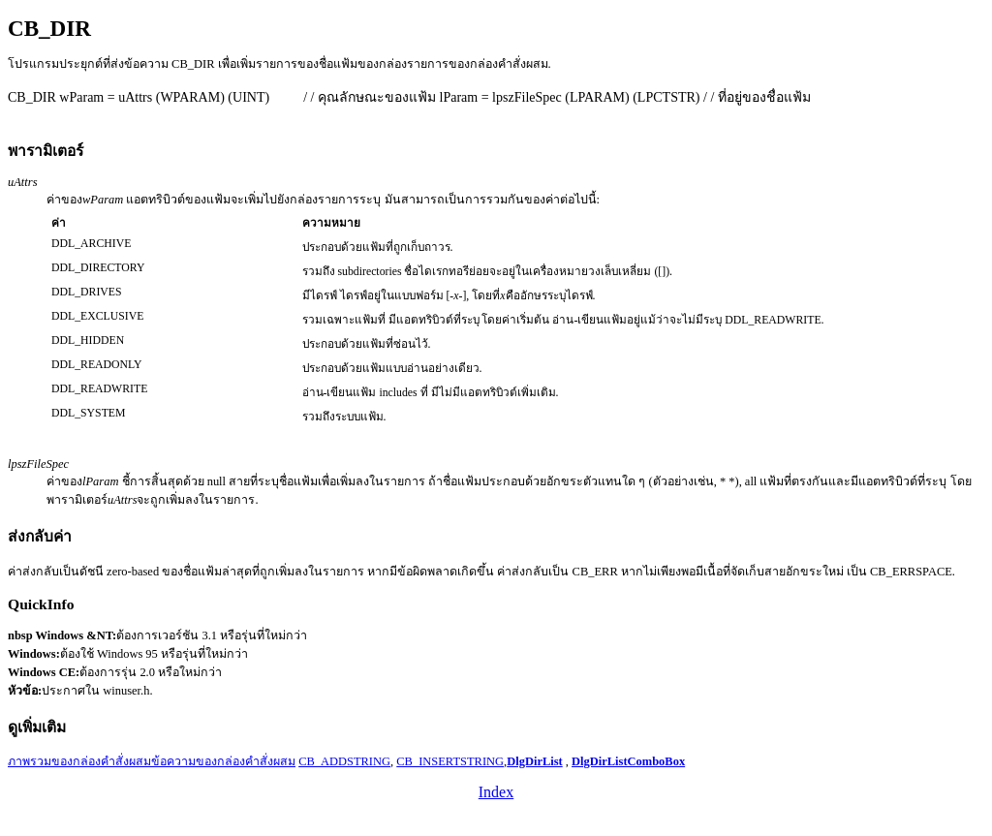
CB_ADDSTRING (344, 761)
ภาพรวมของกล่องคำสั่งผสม (79, 761)
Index (496, 792)
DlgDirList (535, 761)
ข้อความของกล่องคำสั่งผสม (223, 761)
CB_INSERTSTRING (450, 761)
